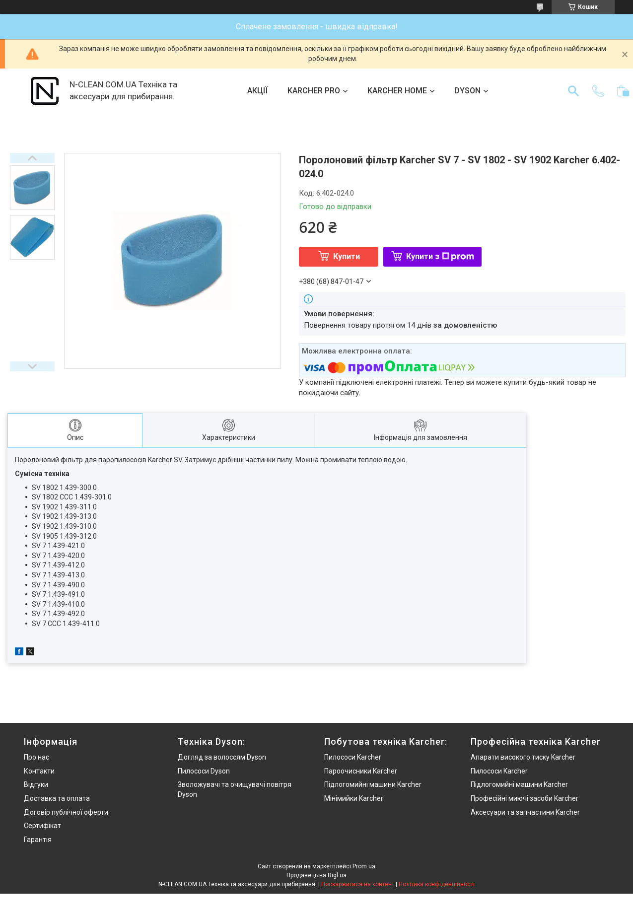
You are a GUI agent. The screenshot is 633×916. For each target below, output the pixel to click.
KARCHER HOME (397, 90)
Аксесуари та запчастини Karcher (525, 812)
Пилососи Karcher (352, 757)
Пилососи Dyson (204, 771)
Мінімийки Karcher (353, 798)
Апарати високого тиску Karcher (523, 757)
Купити (346, 256)
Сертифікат (42, 826)
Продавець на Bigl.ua (316, 875)
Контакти (39, 771)
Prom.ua (363, 866)
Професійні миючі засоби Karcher (524, 798)
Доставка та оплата (57, 798)
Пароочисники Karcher (360, 771)
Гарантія (38, 840)
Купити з (440, 256)
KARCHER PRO (313, 90)
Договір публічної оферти (66, 812)
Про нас (36, 757)
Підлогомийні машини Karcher (373, 784)
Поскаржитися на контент (357, 884)
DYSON (467, 90)
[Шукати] (573, 91)
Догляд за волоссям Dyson (222, 757)
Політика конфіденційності (437, 884)
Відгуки (36, 784)
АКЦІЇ (257, 90)
